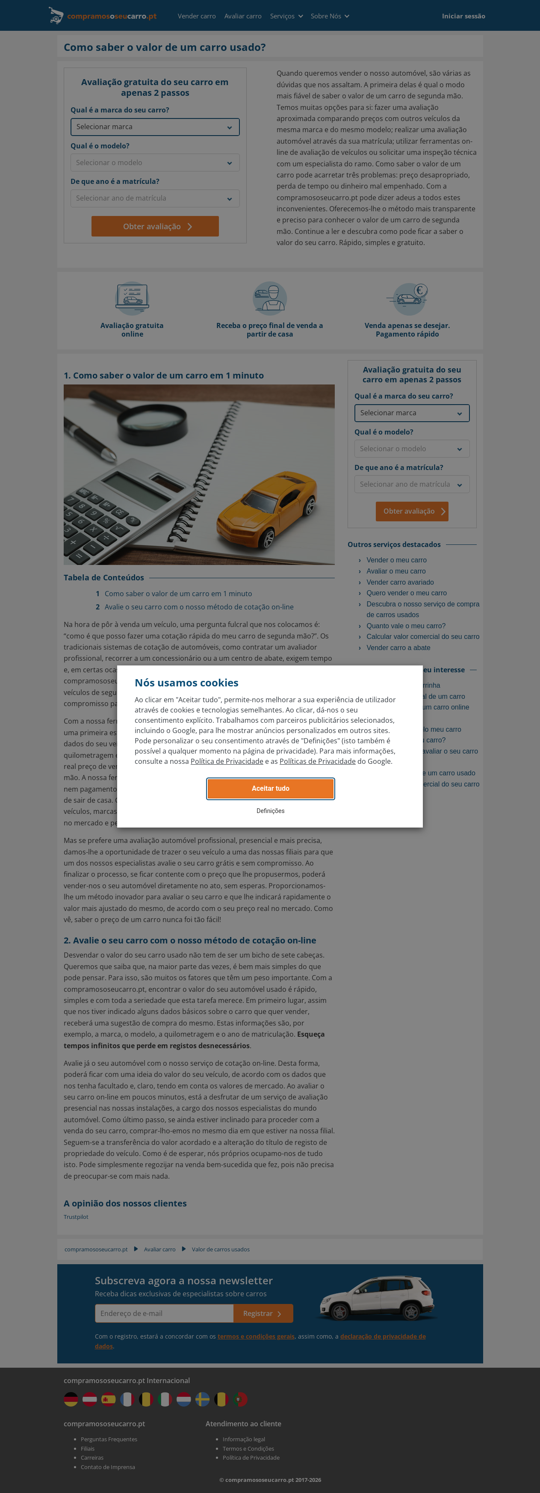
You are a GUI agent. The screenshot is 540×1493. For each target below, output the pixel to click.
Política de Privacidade (227, 761)
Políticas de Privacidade (318, 761)
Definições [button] (270, 810)
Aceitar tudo (270, 788)
